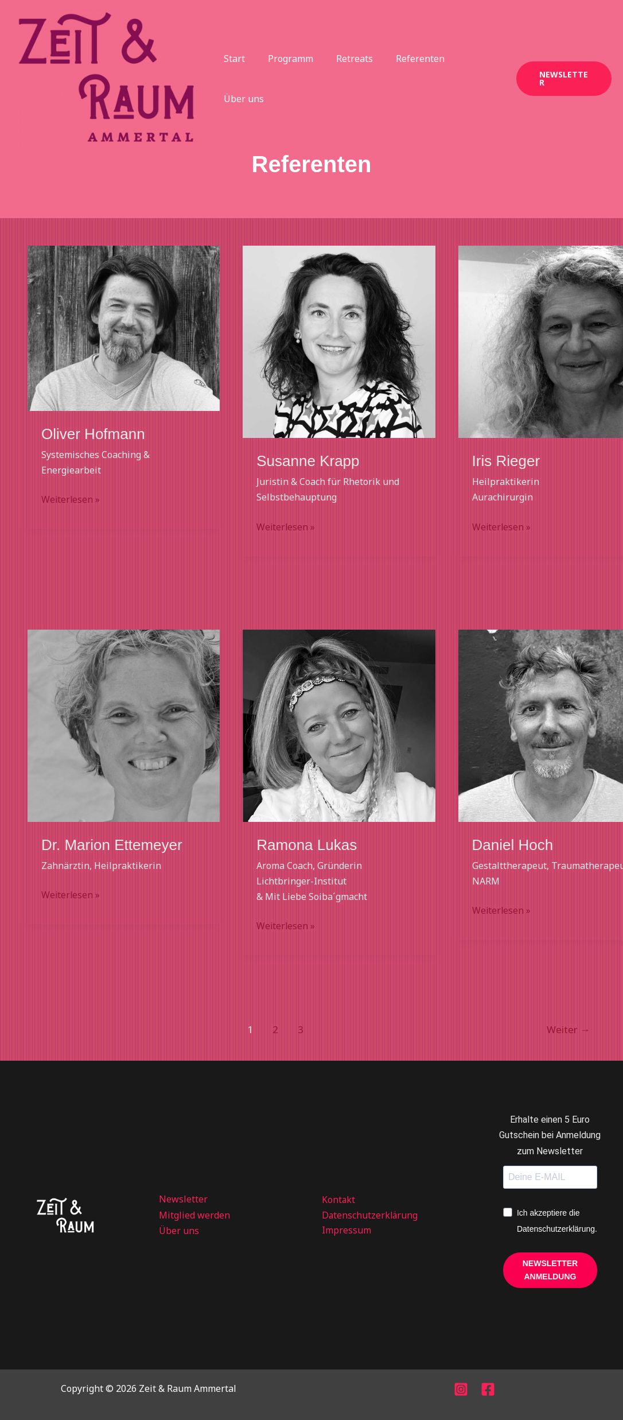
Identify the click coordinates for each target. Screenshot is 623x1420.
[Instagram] (461, 1389)
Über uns (471, 78)
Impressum (343, 1230)
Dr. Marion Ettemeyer (111, 844)
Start (236, 78)
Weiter (568, 1029)
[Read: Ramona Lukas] (339, 725)
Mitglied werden (194, 1215)
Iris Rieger (506, 461)
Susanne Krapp (307, 461)
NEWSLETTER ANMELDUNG (550, 1270)
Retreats (347, 78)
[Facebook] (488, 1389)
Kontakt (335, 1199)
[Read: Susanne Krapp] (339, 341)
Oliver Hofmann (93, 434)
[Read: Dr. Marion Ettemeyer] (124, 725)
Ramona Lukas (306, 844)
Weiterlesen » (71, 499)
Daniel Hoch (513, 844)
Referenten (408, 78)
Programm (287, 78)
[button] (562, 78)
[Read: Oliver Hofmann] (124, 327)
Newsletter (183, 1199)
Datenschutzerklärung (367, 1215)
